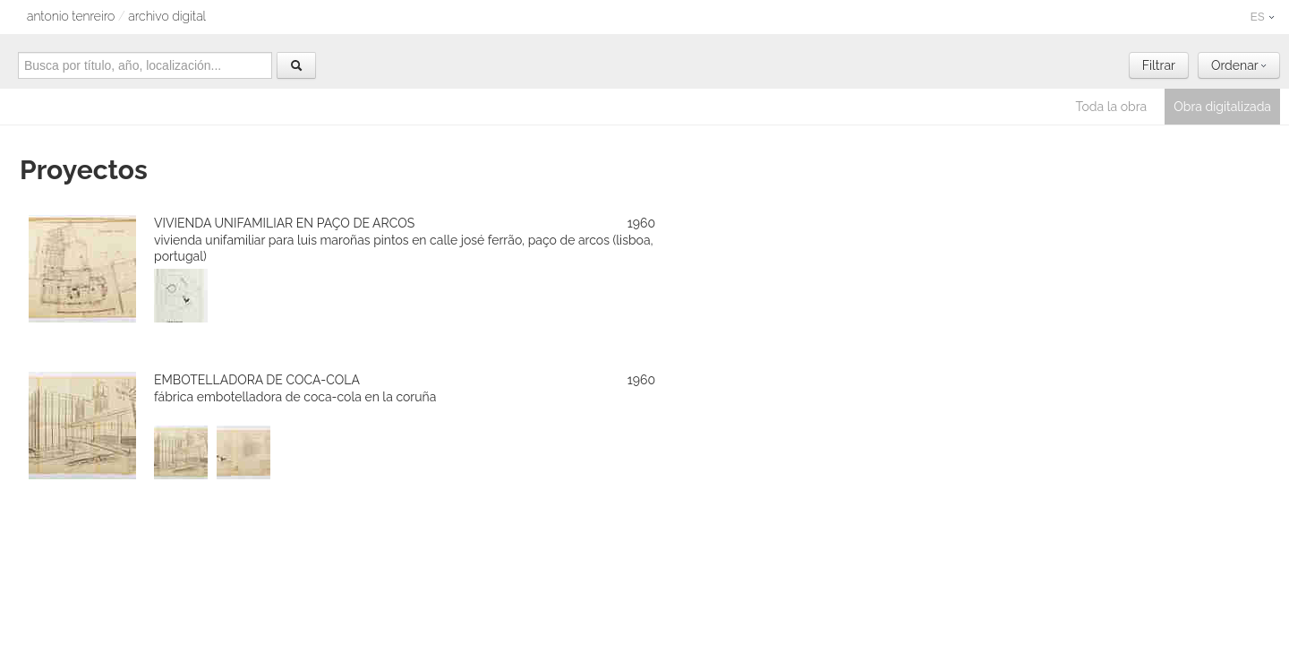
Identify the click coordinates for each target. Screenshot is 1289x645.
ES (1263, 17)
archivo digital (167, 16)
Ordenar (1239, 65)
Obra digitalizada (1222, 106)
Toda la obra (1112, 106)
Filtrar (1158, 65)
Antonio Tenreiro (71, 16)
